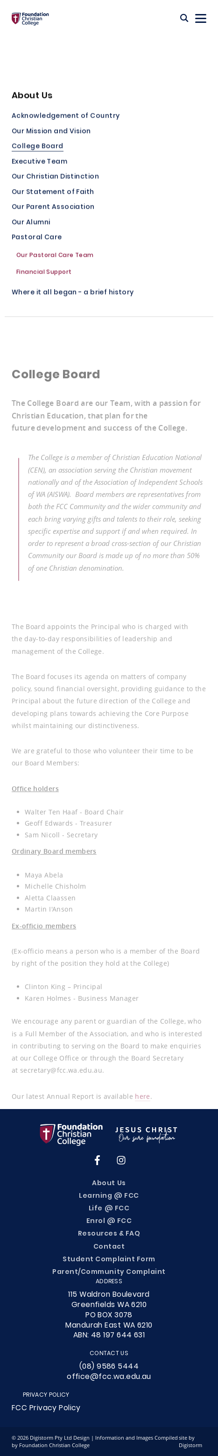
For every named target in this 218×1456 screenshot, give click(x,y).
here (142, 1099)
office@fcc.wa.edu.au (109, 1377)
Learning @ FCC (109, 1196)
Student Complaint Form (109, 1259)
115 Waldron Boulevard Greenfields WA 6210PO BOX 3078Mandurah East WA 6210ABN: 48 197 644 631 (108, 1315)
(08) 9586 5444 (109, 1367)
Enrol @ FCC (109, 1221)
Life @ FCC (109, 1208)
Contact (109, 1247)
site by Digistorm (190, 1441)
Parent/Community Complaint (109, 1272)
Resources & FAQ (109, 1234)
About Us (109, 1183)
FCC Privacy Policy (46, 1408)
